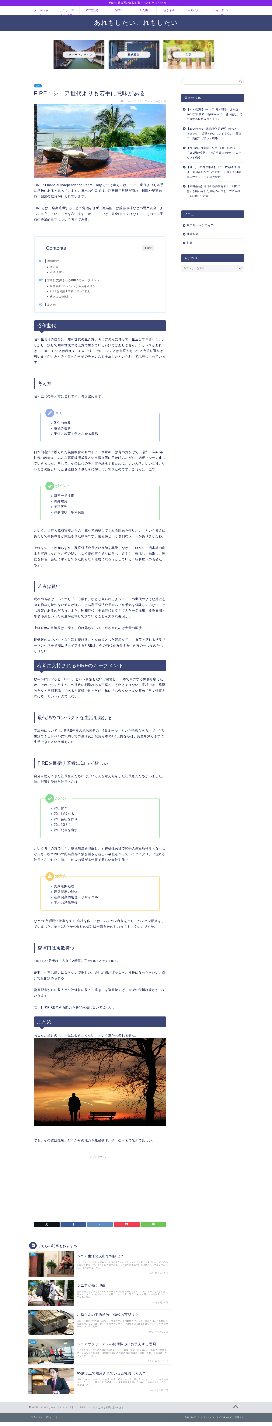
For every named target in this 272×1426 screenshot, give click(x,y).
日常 (38, 86)
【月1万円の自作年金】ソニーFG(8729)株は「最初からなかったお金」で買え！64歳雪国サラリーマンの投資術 (214, 172)
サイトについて (220, 12)
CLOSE (148, 249)
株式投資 (92, 10)
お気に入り (194, 10)
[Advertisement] (100, 1191)
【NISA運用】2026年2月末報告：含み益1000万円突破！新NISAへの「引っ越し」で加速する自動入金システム (214, 115)
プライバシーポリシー (42, 1422)
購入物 (143, 10)
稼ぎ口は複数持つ (68, 298)
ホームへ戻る (41, 12)
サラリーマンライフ (66, 12)
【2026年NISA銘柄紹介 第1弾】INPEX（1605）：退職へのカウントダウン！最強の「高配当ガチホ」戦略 (214, 134)
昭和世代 (61, 261)
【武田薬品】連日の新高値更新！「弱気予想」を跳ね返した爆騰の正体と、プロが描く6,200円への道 (214, 191)
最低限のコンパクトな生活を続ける (80, 288)
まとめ (59, 308)
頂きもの (169, 10)
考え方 (61, 267)
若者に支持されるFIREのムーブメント (81, 282)
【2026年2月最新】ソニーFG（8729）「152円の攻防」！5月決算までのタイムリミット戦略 (214, 153)
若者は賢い (64, 272)
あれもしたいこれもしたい (136, 23)
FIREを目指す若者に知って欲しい (79, 293)
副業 (118, 10)
